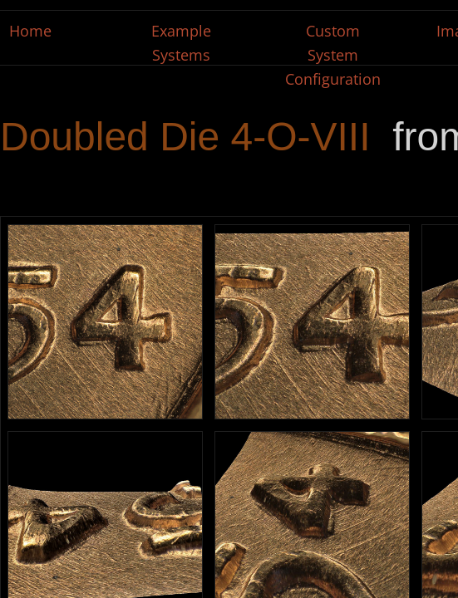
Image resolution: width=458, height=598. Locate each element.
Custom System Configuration (333, 55)
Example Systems (181, 43)
